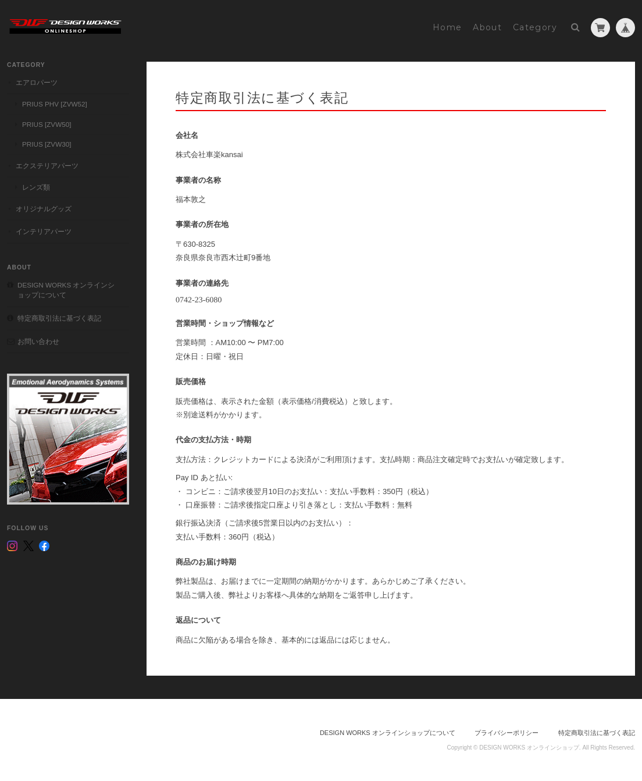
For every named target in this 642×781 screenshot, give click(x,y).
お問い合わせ (38, 341)
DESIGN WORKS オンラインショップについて (66, 290)
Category (535, 27)
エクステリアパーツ (47, 165)
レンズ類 (36, 187)
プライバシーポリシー (506, 732)
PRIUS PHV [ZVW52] (54, 104)
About (487, 27)
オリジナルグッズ (44, 208)
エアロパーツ (37, 82)
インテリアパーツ (44, 231)
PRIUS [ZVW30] (46, 144)
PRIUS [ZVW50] (46, 124)
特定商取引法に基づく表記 (59, 318)
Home (447, 27)
